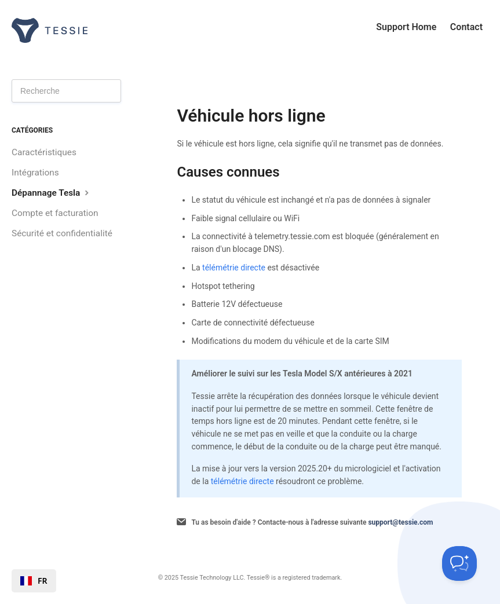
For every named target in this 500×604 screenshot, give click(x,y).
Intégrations (35, 172)
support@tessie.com (400, 522)
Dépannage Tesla (52, 192)
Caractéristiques (44, 152)
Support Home (406, 26)
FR (34, 581)
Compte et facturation (55, 213)
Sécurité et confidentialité (62, 233)
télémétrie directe (233, 267)
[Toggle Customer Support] (459, 563)
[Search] (66, 91)
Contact (466, 26)
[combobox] (34, 580)
